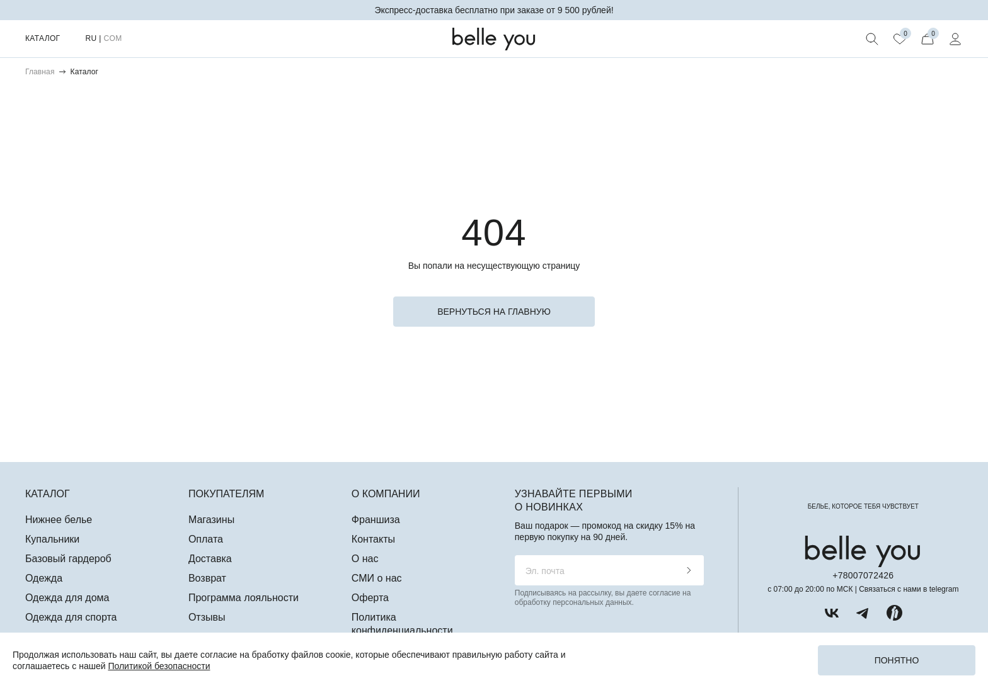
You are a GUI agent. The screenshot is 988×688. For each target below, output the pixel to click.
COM (112, 38)
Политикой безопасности (159, 666)
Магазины (211, 519)
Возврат (207, 578)
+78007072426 (862, 575)
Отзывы (207, 617)
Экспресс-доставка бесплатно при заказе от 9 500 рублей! (493, 10)
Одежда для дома (67, 597)
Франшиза (376, 519)
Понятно (897, 660)
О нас (365, 558)
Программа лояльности (243, 597)
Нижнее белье (58, 519)
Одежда (43, 578)
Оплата (205, 539)
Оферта (370, 597)
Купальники (52, 539)
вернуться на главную (494, 312)
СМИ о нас (377, 578)
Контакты (373, 539)
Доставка (210, 558)
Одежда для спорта (71, 617)
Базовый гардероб (68, 558)
